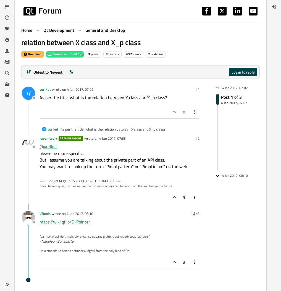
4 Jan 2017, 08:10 (80, 213)
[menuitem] (274, 6)
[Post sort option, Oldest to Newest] (44, 72)
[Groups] (7, 62)
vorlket (45, 89)
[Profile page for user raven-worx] (28, 142)
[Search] (7, 73)
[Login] (274, 6)
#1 (197, 89)
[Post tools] (195, 112)
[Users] (7, 50)
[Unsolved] (7, 95)
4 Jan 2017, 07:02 (80, 89)
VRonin (45, 213)
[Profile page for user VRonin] (28, 217)
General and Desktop (65, 54)
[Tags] (7, 28)
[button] (7, 284)
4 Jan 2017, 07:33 (112, 138)
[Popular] (7, 39)
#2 (197, 138)
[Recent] (7, 17)
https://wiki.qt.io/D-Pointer (65, 222)
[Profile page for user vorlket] (28, 93)
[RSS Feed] (71, 72)
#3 (197, 213)
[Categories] (7, 6)
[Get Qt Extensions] (7, 84)
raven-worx (48, 138)
